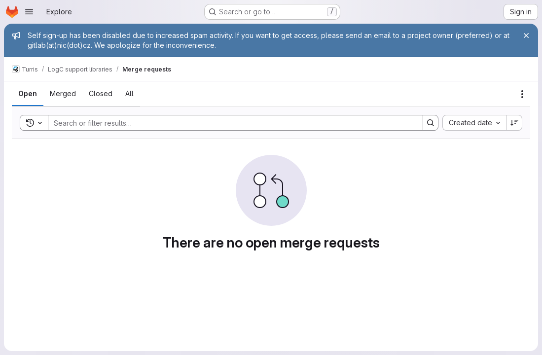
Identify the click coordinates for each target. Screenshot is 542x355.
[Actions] (522, 94)
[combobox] (474, 123)
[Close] (526, 35)
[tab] (27, 93)
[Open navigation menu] (29, 12)
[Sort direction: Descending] (514, 123)
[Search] (230, 123)
